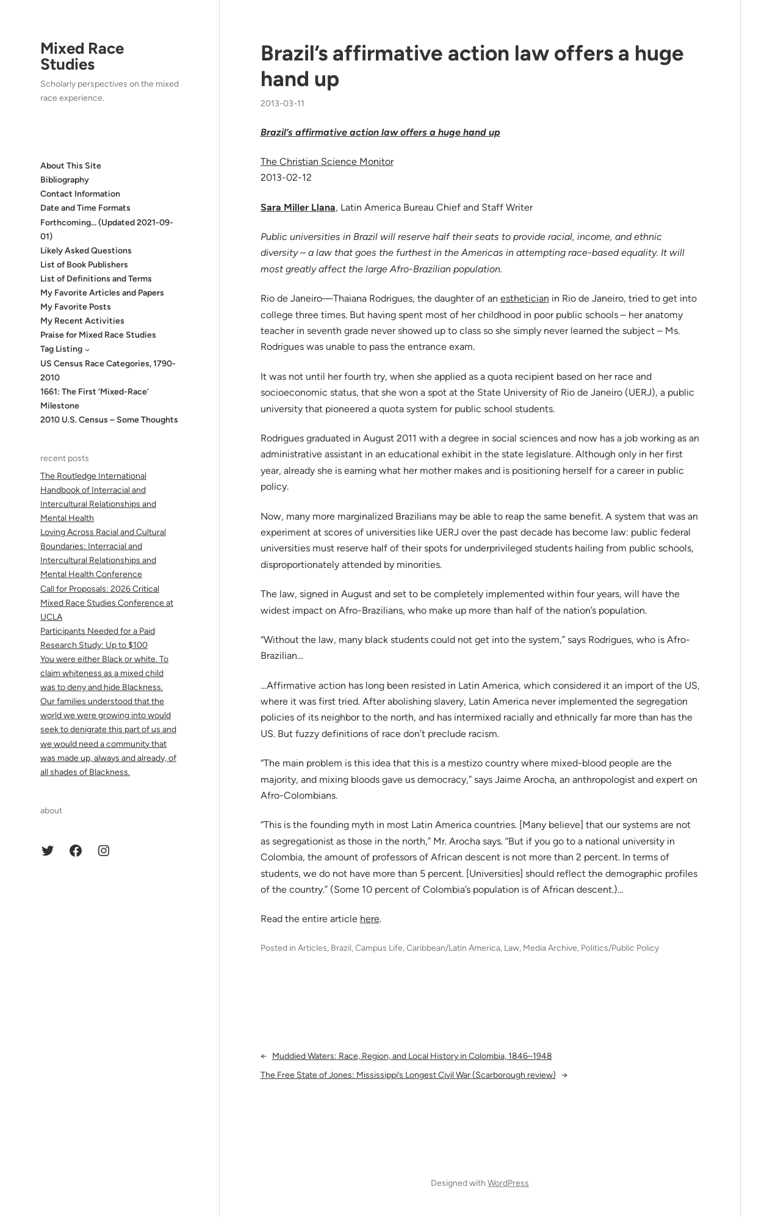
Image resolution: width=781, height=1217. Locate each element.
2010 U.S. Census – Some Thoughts (109, 420)
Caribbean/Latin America (453, 948)
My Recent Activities (82, 321)
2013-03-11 (282, 103)
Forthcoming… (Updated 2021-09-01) (106, 229)
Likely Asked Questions (86, 250)
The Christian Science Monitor (327, 161)
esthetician (524, 298)
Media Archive (550, 948)
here (370, 919)
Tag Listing (61, 349)
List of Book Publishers (84, 265)
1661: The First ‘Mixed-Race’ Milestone (94, 399)
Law (511, 948)
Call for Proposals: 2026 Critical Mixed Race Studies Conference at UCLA (106, 603)
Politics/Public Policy (620, 948)
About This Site (70, 166)
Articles (312, 948)
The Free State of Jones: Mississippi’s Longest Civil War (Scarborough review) (408, 1075)
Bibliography (64, 180)
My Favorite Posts (75, 307)
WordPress (508, 1183)
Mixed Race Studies (82, 56)
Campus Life (379, 948)
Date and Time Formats (85, 208)
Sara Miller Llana (298, 207)
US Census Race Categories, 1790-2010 (108, 370)
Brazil (341, 948)
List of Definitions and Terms (96, 279)
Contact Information (80, 194)
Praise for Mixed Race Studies (98, 335)
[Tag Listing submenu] (87, 349)
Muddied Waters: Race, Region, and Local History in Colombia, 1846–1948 (412, 1056)
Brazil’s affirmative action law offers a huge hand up (472, 66)
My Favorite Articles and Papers (102, 293)
